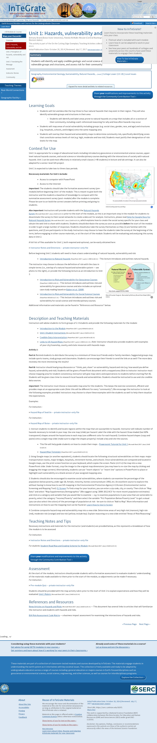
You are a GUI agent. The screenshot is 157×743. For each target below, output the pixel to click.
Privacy (22, 714)
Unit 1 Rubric (45, 594)
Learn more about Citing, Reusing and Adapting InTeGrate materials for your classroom (61, 732)
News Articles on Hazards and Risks (45, 606)
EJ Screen (61, 488)
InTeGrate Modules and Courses (12, 20)
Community (10, 77)
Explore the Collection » (133, 677)
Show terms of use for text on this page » (59, 720)
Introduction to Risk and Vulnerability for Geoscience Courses (68, 279)
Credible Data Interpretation (53, 337)
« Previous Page (129, 624)
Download (137, 23)
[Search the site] (141, 17)
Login (140, 1)
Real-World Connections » (12, 91)
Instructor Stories (12, 73)
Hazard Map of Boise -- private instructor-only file (53, 423)
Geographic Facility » (10, 97)
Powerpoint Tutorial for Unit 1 (113, 444)
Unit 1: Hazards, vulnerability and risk (13, 46)
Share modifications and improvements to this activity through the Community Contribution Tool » (122, 95)
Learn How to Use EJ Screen (100, 504)
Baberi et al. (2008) (75, 289)
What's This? (91, 710)
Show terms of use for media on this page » (60, 724)
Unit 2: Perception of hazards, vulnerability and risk (15, 55)
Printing (22, 710)
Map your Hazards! (32, 20)
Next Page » (144, 624)
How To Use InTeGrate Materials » (127, 59)
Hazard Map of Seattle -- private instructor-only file (54, 412)
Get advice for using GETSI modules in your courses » (35, 647)
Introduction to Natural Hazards (55, 258)
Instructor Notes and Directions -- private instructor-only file (58, 247)
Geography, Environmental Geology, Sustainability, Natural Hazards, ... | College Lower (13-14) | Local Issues (90, 80)
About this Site (25, 704)
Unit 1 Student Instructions (53, 332)
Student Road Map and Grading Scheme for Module (64, 545)
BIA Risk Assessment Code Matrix (44, 615)
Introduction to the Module (53, 328)
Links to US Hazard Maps (51, 341)
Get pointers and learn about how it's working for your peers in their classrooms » (49, 650)
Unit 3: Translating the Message (14, 63)
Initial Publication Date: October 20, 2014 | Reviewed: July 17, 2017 (67, 49)
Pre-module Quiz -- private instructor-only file (51, 585)
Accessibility (24, 707)
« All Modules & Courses (13, 32)
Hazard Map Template (50, 451)
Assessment (10, 69)
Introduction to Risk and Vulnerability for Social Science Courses (70, 294)
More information (47, 729)
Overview (9, 40)
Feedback (23, 717)
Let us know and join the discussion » (113, 647)
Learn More (5, 26)
